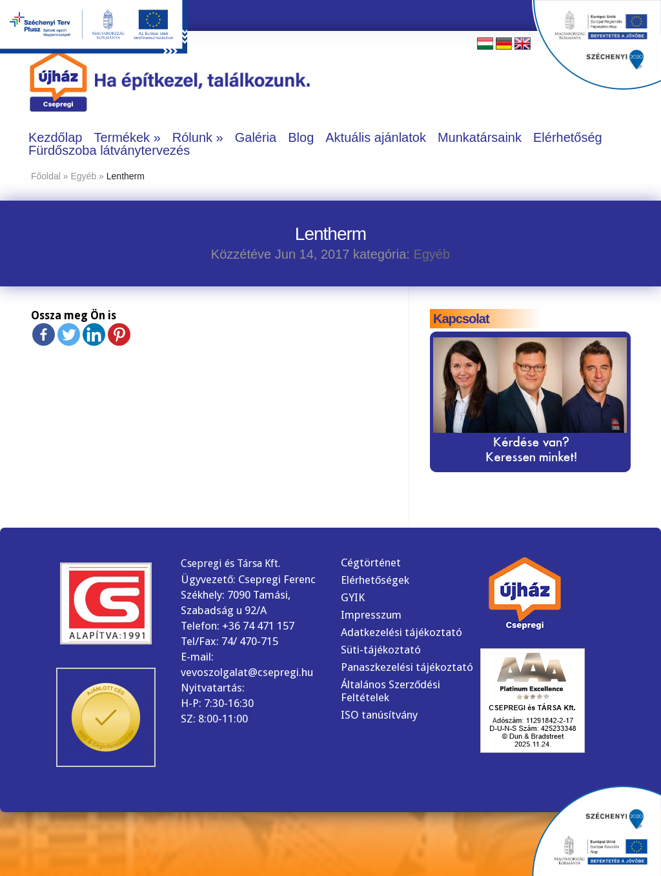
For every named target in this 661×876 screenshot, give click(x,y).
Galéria (255, 137)
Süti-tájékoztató (381, 649)
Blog (301, 137)
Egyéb (84, 176)
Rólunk (192, 137)
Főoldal (46, 176)
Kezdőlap (55, 137)
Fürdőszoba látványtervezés (109, 150)
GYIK (353, 597)
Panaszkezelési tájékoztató (407, 667)
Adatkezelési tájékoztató (401, 632)
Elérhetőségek (375, 579)
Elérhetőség (567, 137)
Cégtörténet (371, 562)
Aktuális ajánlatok (375, 137)
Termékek (122, 137)
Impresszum (371, 614)
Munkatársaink (480, 137)
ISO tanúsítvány (379, 714)
